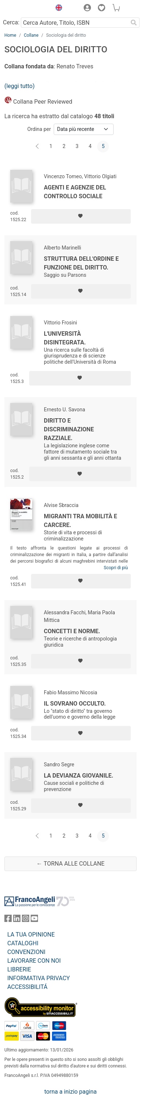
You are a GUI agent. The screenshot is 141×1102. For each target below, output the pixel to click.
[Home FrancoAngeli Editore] (26, 8)
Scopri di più (116, 567)
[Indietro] (38, 146)
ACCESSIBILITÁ (27, 986)
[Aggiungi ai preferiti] (81, 216)
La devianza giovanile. (78, 775)
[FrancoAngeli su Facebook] (8, 920)
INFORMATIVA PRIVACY (38, 978)
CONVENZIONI (26, 952)
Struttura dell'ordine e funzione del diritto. (81, 263)
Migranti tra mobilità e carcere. (80, 520)
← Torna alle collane (70, 863)
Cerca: (11, 22)
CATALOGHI (22, 943)
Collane (31, 35)
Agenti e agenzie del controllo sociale (75, 192)
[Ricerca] (134, 22)
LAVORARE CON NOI (34, 960)
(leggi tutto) (19, 86)
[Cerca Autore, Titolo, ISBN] (74, 22)
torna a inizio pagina (70, 1091)
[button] (57, 9)
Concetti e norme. (72, 631)
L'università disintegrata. (65, 338)
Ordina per (39, 129)
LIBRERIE (19, 969)
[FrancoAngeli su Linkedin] (16, 920)
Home (10, 35)
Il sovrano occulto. (75, 703)
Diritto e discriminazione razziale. (69, 429)
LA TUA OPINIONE (31, 934)
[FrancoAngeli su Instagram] (25, 920)
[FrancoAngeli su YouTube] (34, 920)
